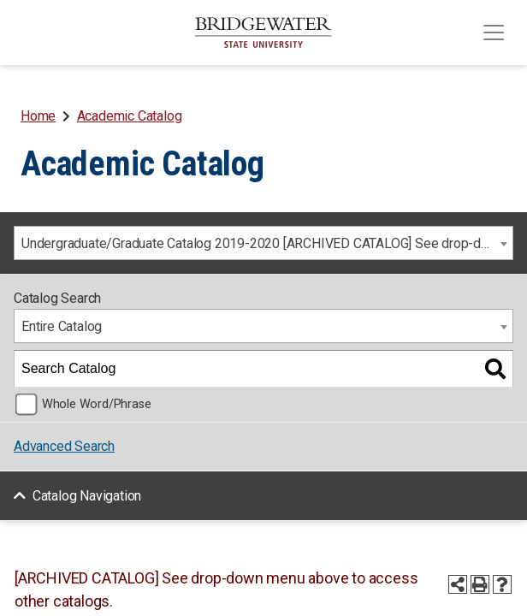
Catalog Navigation (87, 496)
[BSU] (263, 32)
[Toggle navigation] (493, 32)
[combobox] (263, 243)
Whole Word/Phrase (96, 404)
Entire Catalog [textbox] (61, 326)
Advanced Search (64, 446)
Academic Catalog (129, 116)
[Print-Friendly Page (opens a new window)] (480, 584)
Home (38, 116)
